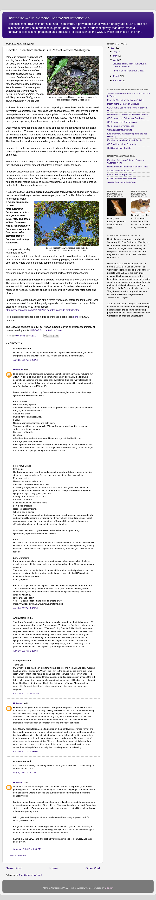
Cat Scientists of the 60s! (119, 148)
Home (53, 868)
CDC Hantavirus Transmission (122, 122)
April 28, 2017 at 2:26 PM (25, 651)
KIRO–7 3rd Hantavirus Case (46, 330)
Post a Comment (18, 855)
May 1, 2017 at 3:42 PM (24, 772)
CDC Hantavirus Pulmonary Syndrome (126, 118)
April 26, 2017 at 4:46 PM (25, 608)
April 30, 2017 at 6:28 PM (25, 751)
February (118, 80)
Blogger (108, 888)
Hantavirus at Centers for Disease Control (127, 114)
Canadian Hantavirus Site (119, 130)
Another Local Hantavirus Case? (128, 71)
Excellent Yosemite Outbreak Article (124, 140)
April (115, 60)
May (115, 56)
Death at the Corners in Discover (123, 104)
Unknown (18, 369)
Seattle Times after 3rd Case (121, 170)
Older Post (92, 868)
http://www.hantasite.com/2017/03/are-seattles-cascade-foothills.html (42, 310)
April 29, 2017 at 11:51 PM (26, 693)
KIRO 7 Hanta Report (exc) (120, 174)
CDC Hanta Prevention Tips (120, 126)
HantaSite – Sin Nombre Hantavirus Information (48, 18)
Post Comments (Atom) (30, 875)
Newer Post (14, 868)
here (75, 317)
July (115, 51)
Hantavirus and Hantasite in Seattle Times (127, 166)
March (116, 76)
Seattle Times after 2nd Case (121, 182)
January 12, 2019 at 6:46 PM (27, 849)
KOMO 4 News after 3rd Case (121, 178)
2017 (113, 48)
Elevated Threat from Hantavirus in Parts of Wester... (130, 65)
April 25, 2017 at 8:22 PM (25, 360)
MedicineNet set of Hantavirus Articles (125, 100)
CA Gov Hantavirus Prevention (122, 144)
